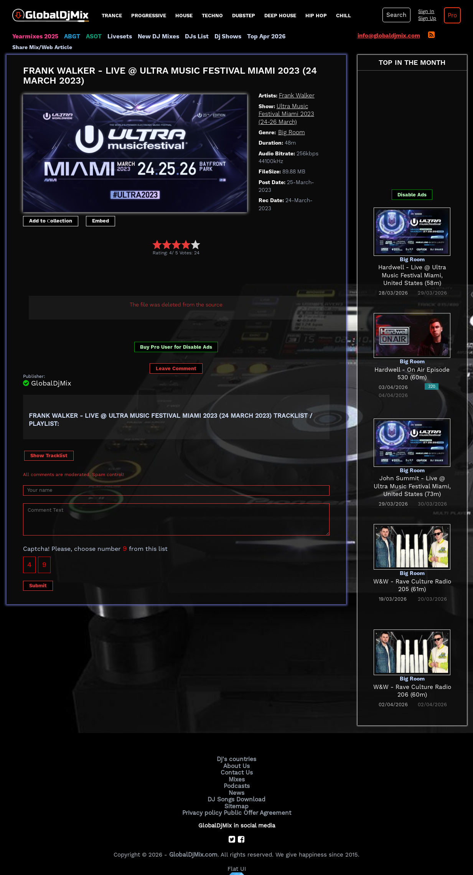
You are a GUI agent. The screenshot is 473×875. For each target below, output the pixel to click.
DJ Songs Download (237, 787)
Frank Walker (296, 85)
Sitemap (236, 794)
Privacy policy (203, 801)
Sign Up (426, 18)
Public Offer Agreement (256, 801)
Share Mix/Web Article (316, 36)
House (184, 15)
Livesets (118, 36)
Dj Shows (224, 36)
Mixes (237, 768)
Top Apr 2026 (261, 36)
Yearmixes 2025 (34, 36)
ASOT (92, 36)
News (236, 781)
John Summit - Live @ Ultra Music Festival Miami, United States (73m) (412, 476)
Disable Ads (412, 184)
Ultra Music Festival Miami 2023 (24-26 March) (285, 103)
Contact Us (236, 762)
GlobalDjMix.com (193, 842)
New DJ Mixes (155, 36)
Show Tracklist (49, 445)
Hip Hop (316, 15)
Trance (112, 15)
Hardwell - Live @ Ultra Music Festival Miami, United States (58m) (412, 265)
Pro (450, 15)
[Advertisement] (162, 266)
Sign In (424, 11)
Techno (212, 15)
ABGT (71, 36)
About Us (236, 755)
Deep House (280, 15)
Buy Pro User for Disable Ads (176, 337)
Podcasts (236, 775)
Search (395, 15)
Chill (343, 15)
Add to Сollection (51, 211)
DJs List (193, 36)
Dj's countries (237, 749)
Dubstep (243, 15)
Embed (100, 211)
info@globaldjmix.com (389, 35)
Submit (38, 575)
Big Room (291, 122)
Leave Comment (176, 358)
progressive (148, 15)
